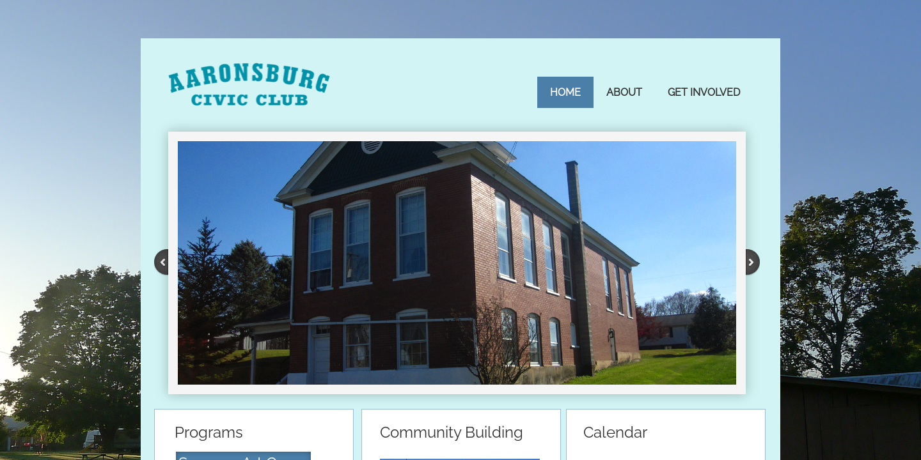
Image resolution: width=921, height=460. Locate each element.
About (624, 92)
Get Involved (704, 92)
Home (565, 92)
